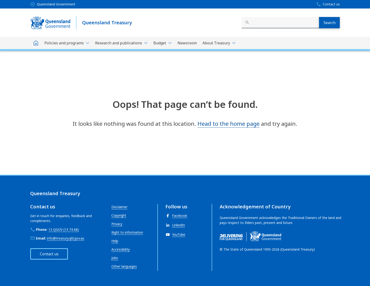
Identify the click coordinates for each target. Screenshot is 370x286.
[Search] (329, 22)
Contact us (49, 254)
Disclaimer (119, 207)
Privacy (116, 224)
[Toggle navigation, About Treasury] (219, 43)
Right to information (127, 232)
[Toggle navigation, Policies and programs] (67, 43)
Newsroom (187, 43)
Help (114, 241)
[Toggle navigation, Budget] (163, 43)
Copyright (118, 215)
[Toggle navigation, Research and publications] (121, 43)
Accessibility (120, 249)
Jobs (114, 258)
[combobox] (280, 22)
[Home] (36, 43)
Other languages (124, 266)
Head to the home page (229, 123)
